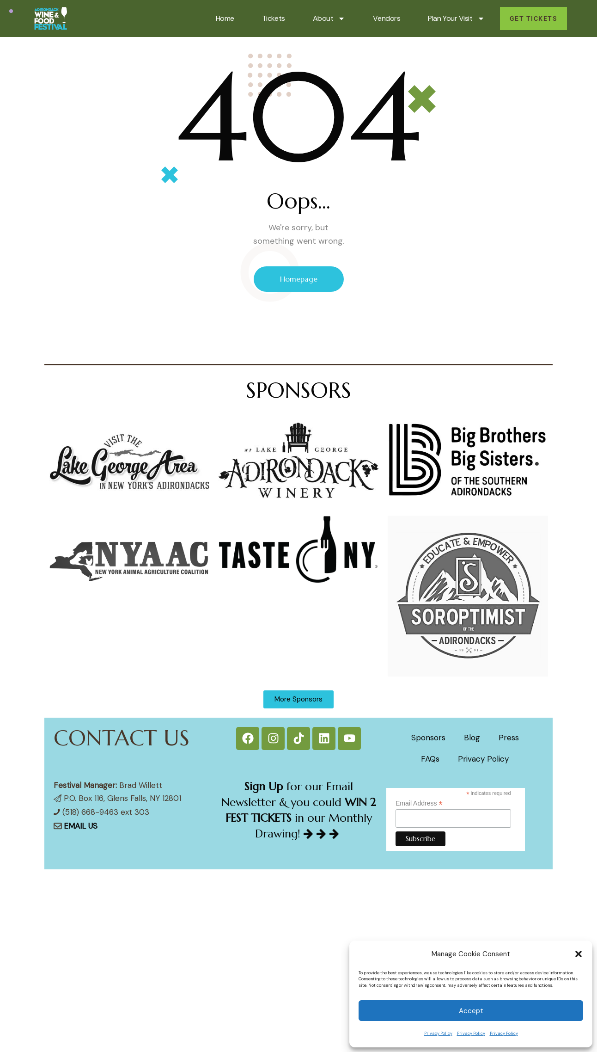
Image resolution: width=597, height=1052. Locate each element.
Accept (471, 1010)
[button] (578, 954)
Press (509, 737)
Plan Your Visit (456, 18)
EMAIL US (80, 826)
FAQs (430, 759)
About (329, 18)
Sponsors (428, 737)
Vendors (386, 18)
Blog (472, 737)
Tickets (273, 18)
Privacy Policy (438, 1033)
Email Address (419, 803)
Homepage (298, 278)
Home (225, 18)
